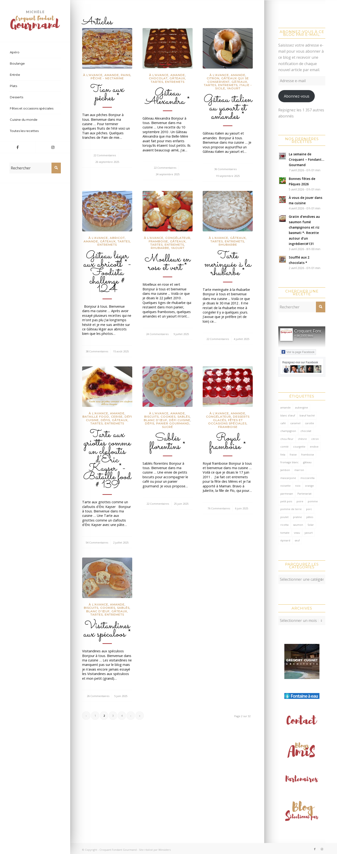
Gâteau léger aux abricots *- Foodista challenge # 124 (107, 272)
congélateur (177, 238)
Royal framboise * (227, 442)
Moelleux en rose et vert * (167, 263)
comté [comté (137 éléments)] (284, 446)
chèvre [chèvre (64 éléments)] (302, 439)
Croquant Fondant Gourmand (118, 847)
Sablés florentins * (167, 442)
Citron (213, 78)
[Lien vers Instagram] (52, 147)
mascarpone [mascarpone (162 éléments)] (288, 478)
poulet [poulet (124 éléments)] (284, 517)
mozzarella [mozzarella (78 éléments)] (307, 478)
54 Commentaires (97, 542)
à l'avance (93, 75)
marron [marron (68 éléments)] (299, 470)
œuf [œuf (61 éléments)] (297, 540)
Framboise (158, 241)
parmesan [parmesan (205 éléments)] (286, 493)
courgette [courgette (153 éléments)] (299, 446)
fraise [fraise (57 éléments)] (293, 454)
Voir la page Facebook (298, 352)
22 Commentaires (104, 155)
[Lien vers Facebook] (17, 147)
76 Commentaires (219, 508)
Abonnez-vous (296, 96)
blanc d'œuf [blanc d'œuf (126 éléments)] (287, 415)
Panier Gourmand (172, 423)
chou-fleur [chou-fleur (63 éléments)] (286, 439)
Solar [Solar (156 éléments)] (311, 524)
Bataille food (95, 416)
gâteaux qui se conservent (228, 80)
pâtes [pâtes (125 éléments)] (309, 517)
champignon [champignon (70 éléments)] (288, 431)
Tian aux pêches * (107, 94)
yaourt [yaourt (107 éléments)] (308, 532)
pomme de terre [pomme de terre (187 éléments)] (291, 509)
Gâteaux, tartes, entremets (168, 80)
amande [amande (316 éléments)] (285, 407)
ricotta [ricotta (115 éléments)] (284, 524)
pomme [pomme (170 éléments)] (313, 501)
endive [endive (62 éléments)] (314, 446)
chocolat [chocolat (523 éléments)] (305, 431)
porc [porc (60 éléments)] (309, 509)
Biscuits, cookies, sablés (167, 416)
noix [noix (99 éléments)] (297, 485)
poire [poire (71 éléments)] (300, 501)
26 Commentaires (98, 696)
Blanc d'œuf (155, 420)
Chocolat (158, 78)
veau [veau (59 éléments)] (297, 532)
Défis (105, 420)
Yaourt (233, 88)
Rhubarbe (160, 248)
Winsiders (164, 847)
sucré (167, 427)
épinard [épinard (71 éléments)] (285, 540)
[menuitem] (35, 52)
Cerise (117, 416)
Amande (111, 75)
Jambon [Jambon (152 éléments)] (285, 470)
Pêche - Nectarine (107, 78)
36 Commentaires (225, 169)
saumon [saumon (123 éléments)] (298, 524)
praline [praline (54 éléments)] (297, 517)
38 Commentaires (97, 351)
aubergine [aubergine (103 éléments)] (301, 407)
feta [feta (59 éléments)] (282, 454)
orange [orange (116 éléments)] (309, 485)
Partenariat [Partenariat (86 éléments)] (304, 493)
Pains (125, 75)
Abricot (117, 238)
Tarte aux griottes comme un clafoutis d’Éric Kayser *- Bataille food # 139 (107, 460)
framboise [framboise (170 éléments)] (307, 454)
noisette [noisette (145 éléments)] (285, 485)
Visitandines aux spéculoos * (107, 630)
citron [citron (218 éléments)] (315, 439)
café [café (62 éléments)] (283, 423)
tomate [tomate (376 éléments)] (284, 532)
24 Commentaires (157, 334)
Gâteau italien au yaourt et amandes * (228, 108)
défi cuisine (179, 420)
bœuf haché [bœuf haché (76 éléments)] (307, 415)
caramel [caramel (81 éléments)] (295, 423)
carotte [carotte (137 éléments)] (309, 423)
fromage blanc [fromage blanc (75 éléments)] (289, 462)
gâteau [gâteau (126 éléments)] (307, 462)
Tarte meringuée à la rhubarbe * (228, 264)
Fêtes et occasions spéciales (227, 421)
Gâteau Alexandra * (167, 97)
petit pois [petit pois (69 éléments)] (286, 501)
